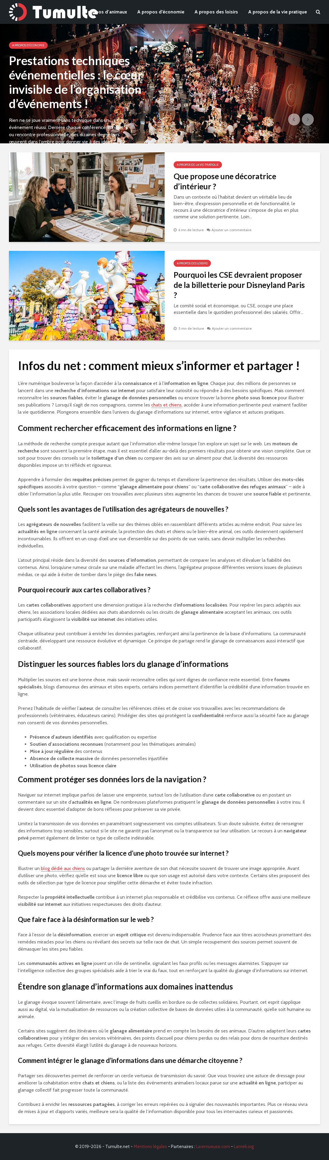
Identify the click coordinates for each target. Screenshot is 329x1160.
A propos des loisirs (216, 12)
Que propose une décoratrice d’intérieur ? (225, 181)
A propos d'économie (28, 45)
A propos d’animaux (105, 12)
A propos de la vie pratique (277, 12)
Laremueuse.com (213, 1146)
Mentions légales (150, 1146)
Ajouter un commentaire (231, 230)
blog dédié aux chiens (63, 868)
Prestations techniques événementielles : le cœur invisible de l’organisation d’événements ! (76, 82)
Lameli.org (244, 1146)
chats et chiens (166, 405)
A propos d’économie (160, 12)
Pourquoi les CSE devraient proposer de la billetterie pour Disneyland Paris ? (239, 285)
